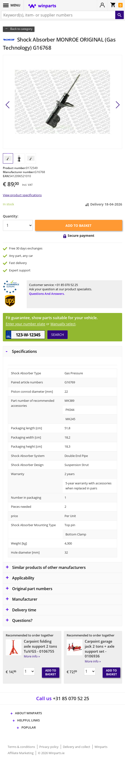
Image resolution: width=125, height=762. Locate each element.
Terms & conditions (22, 747)
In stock (8, 204)
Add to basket (78, 225)
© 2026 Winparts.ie (51, 753)
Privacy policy (49, 747)
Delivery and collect (77, 747)
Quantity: (10, 216)
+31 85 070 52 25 (66, 285)
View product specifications (22, 195)
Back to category (21, 29)
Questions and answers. (47, 293)
